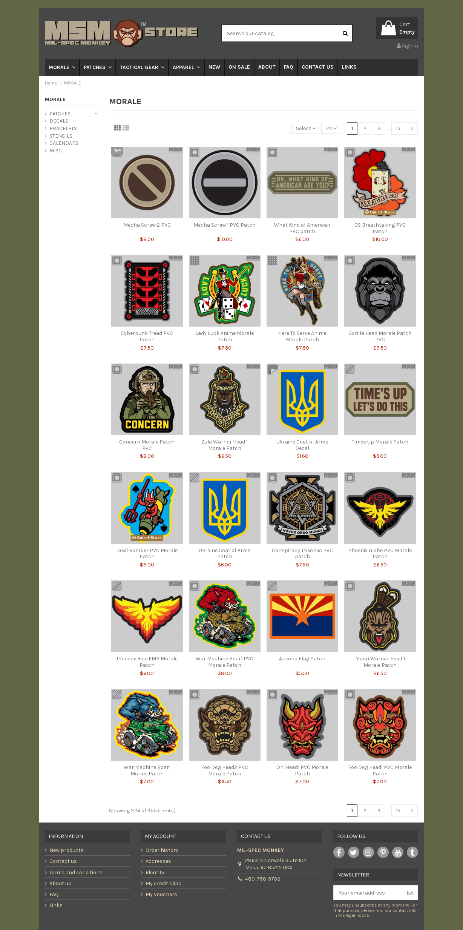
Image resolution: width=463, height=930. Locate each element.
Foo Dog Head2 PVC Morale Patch (224, 770)
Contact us (63, 861)
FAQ (54, 894)
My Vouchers (161, 894)
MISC (55, 150)
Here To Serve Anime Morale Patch (302, 336)
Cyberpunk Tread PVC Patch (147, 336)
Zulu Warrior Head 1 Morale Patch (224, 445)
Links (56, 905)
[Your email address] (368, 892)
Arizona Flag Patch (302, 658)
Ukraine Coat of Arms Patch (225, 553)
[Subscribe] (410, 892)
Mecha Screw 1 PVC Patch (224, 225)
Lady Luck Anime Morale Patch (224, 336)
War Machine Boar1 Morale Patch (147, 770)
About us (60, 883)
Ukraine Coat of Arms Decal (302, 445)
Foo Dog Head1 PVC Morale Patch (380, 770)
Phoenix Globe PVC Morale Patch (380, 553)
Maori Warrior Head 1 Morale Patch (380, 661)
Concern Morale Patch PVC (147, 445)
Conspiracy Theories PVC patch (302, 553)
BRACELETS (63, 128)
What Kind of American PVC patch (302, 228)
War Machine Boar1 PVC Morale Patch (224, 661)
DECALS (58, 121)
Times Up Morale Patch (380, 442)
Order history (162, 850)
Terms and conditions (76, 872)
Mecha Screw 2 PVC (147, 225)
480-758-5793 (263, 879)
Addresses (158, 861)
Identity (155, 872)
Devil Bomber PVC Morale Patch (147, 553)
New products (66, 850)
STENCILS (60, 136)
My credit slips (163, 883)
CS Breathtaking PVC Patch (380, 228)
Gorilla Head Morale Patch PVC (380, 336)
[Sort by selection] (305, 128)
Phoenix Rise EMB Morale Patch (147, 661)
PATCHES (60, 113)
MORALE (55, 99)
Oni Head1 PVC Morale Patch (302, 770)
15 (398, 128)
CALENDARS (63, 143)
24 (331, 128)
